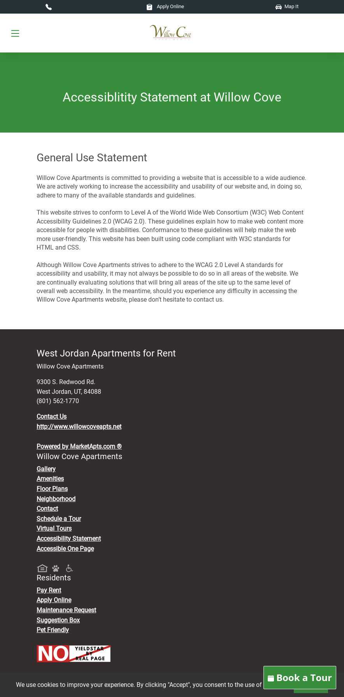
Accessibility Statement (69, 538)
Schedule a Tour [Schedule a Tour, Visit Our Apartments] (59, 518)
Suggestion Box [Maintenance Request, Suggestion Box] (58, 620)
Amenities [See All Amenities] (50, 478)
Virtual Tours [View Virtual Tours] (54, 528)
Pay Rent (49, 590)
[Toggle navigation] (15, 33)
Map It (287, 6)
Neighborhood (56, 499)
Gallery (46, 469)
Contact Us (52, 416)
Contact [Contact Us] (47, 508)
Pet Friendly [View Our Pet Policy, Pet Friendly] (53, 630)
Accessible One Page (65, 548)
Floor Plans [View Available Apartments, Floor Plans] (52, 489)
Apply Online (165, 6)
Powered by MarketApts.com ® (79, 446)
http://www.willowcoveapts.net (79, 426)
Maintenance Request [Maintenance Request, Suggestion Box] (66, 610)
